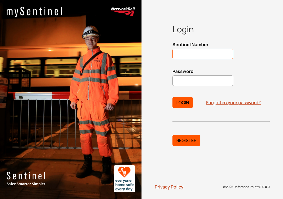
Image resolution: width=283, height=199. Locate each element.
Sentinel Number (190, 44)
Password (182, 71)
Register (186, 140)
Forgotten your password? (233, 103)
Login (182, 103)
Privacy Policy (169, 187)
